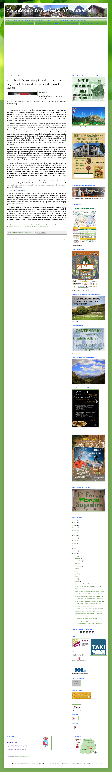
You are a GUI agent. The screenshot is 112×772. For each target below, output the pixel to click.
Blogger (100, 763)
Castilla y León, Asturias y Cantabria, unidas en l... (88, 603)
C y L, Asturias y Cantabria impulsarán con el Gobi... (89, 601)
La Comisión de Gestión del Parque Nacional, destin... (89, 598)
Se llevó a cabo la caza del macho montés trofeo (87, 584)
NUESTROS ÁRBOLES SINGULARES (48, 23)
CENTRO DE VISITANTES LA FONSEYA (19, 23)
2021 (75, 533)
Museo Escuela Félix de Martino (57, 20)
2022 (75, 530)
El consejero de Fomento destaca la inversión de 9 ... (89, 596)
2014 (75, 551)
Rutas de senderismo (71, 23)
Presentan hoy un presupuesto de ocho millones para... (89, 608)
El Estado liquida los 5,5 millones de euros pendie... (88, 621)
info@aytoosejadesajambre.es (20, 756)
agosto (77, 568)
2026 (75, 520)
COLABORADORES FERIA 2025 (92, 23)
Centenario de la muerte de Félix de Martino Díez (28, 20)
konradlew (83, 763)
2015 (75, 548)
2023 (75, 527)
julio (76, 571)
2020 (75, 535)
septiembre (78, 566)
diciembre (78, 558)
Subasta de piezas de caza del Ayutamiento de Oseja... (89, 591)
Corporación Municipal (78, 20)
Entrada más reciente (13, 239)
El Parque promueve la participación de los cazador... (89, 616)
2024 (75, 525)
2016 (75, 546)
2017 (75, 543)
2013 (75, 553)
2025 (75, 522)
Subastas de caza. (80, 588)
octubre (77, 563)
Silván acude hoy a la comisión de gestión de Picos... (89, 611)
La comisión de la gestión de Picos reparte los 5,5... (88, 618)
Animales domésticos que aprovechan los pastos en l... (89, 613)
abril (76, 579)
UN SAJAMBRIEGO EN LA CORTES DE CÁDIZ (88, 586)
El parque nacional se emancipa (83, 606)
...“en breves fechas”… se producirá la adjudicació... (89, 623)
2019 (75, 538)
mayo (76, 576)
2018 (75, 540)
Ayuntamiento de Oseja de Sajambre (49, 9)
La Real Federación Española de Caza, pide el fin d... (88, 593)
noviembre (78, 561)
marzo (77, 581)
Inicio (7, 20)
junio (76, 574)
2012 (75, 556)
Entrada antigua (62, 239)
